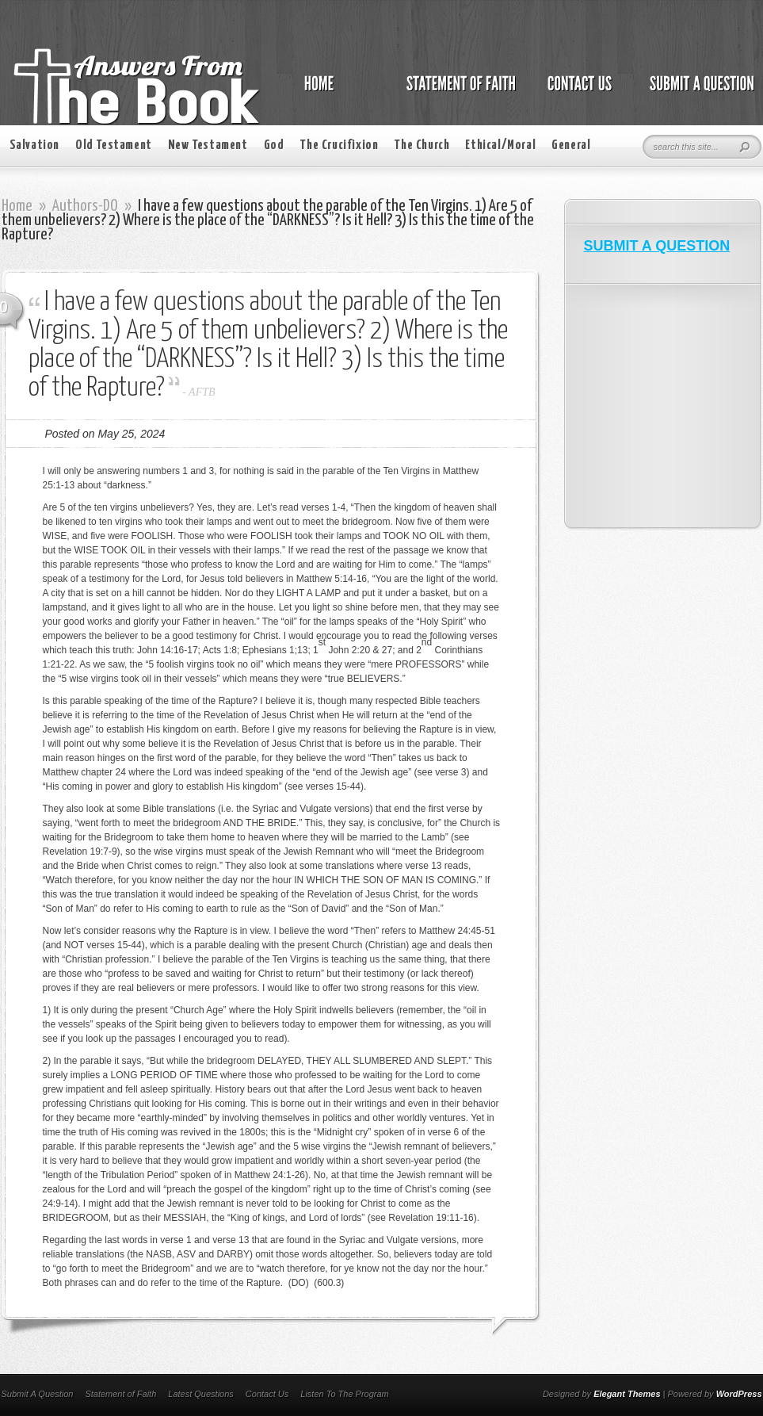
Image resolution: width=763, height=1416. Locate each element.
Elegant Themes (626, 1394)
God (274, 145)
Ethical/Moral (500, 145)
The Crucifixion (338, 145)
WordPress (739, 1394)
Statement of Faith (120, 1394)
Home (17, 206)
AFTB (202, 392)
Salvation (34, 145)
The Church (421, 145)
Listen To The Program (344, 1394)
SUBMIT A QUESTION (657, 246)
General (570, 145)
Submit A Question (38, 1394)
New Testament (208, 145)
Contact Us (267, 1394)
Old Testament (113, 145)
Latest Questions (201, 1394)
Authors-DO (85, 206)
